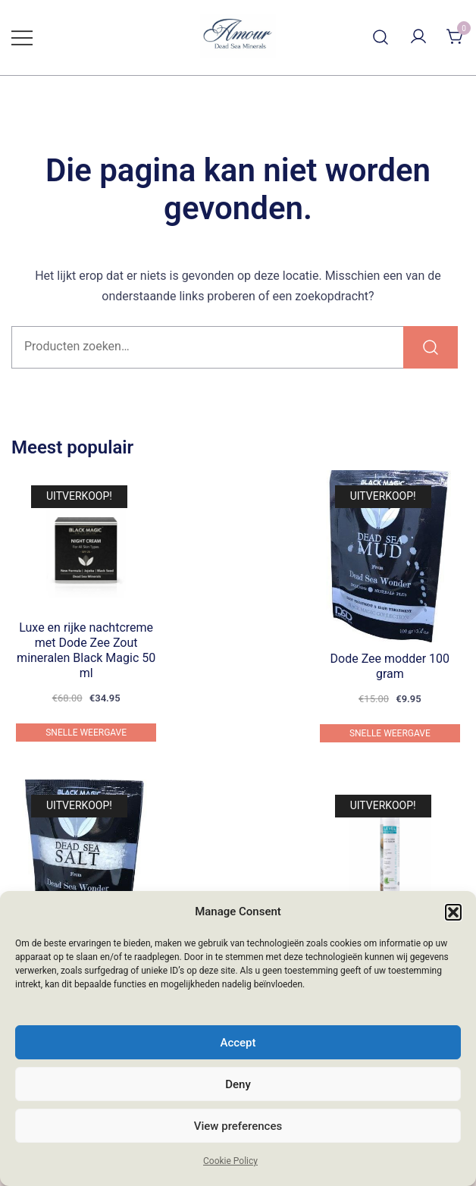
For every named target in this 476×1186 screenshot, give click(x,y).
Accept (237, 1043)
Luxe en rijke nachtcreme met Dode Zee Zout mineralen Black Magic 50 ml (86, 650)
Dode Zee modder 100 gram (390, 666)
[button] (453, 912)
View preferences (238, 1126)
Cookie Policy (230, 1161)
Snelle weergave (86, 732)
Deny (238, 1084)
